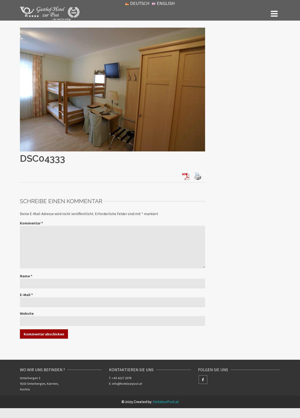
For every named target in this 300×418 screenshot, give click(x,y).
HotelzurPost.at (166, 402)
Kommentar (31, 223)
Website (27, 313)
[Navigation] (274, 14)
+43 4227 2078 (121, 378)
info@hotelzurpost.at (127, 383)
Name (26, 276)
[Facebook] (203, 379)
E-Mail (26, 294)
